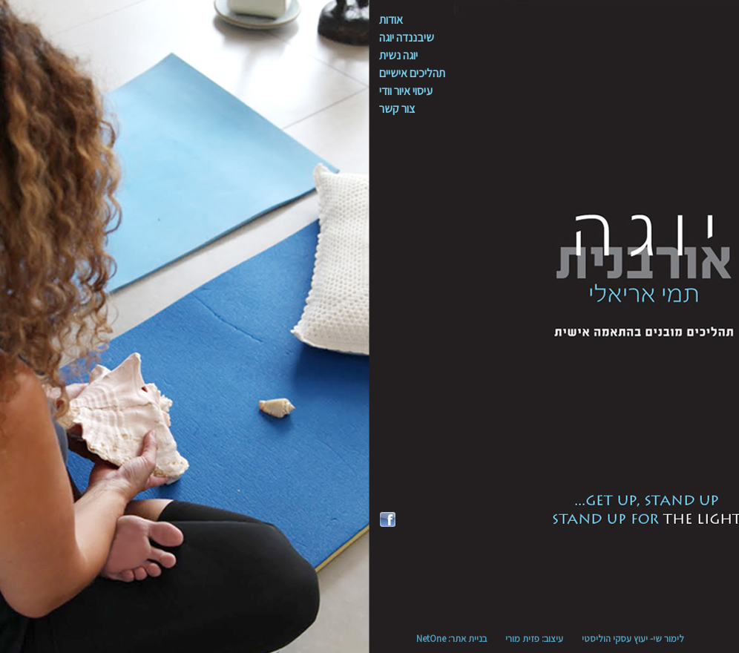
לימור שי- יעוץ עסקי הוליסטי (633, 638)
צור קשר (397, 109)
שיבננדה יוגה (406, 37)
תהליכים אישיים (412, 73)
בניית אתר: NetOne (451, 638)
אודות (391, 19)
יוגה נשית (398, 55)
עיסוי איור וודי (406, 91)
